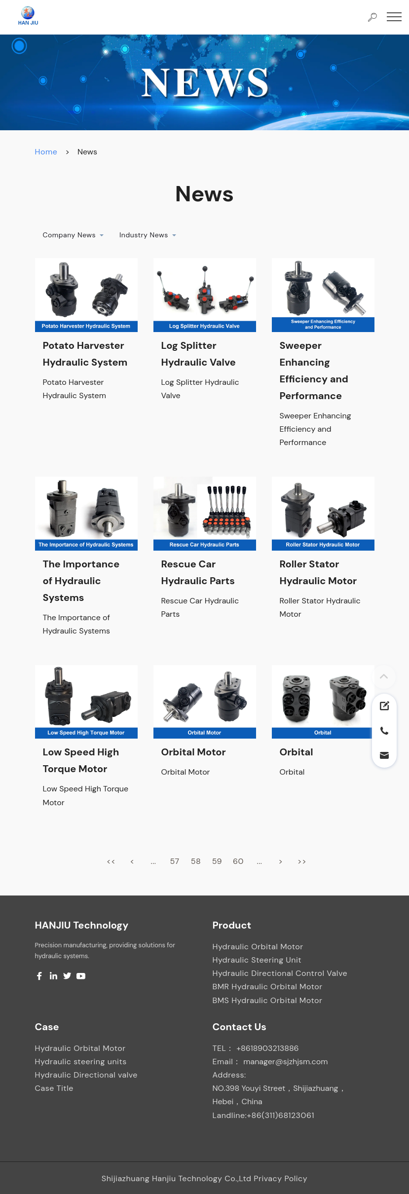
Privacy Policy (280, 1178)
